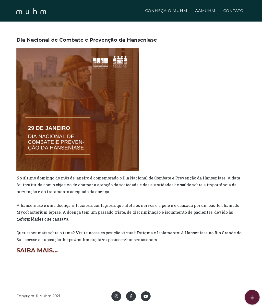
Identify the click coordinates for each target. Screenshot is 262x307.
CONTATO (233, 11)
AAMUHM (205, 11)
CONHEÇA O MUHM (166, 11)
